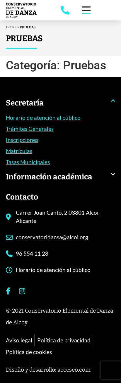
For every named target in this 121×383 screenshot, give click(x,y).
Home (11, 27)
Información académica (49, 176)
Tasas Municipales (28, 162)
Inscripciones (22, 139)
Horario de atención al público (43, 117)
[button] (60, 106)
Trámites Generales (30, 128)
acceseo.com (74, 369)
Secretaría (25, 103)
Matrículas (19, 151)
